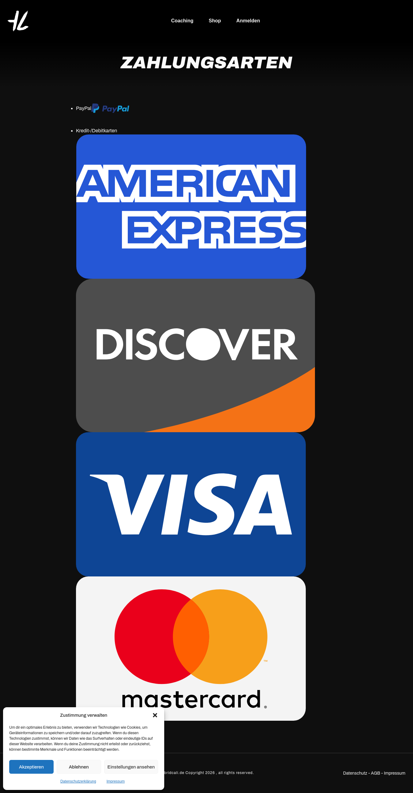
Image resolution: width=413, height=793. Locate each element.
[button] (155, 715)
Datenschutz (355, 773)
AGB (375, 773)
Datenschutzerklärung (78, 781)
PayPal (102, 108)
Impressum (116, 781)
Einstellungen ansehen (131, 767)
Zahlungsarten (207, 62)
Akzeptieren (31, 767)
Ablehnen (79, 767)
